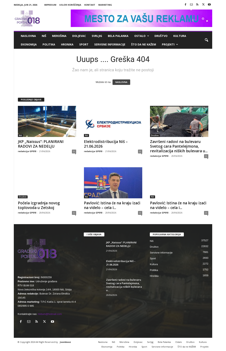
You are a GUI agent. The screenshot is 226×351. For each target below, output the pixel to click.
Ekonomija (29, 44)
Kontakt (89, 4)
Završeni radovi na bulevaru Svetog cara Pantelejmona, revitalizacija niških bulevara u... (179, 146)
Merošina (59, 36)
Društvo (161, 36)
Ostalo (141, 36)
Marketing (105, 4)
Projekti (170, 44)
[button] (206, 40)
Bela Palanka (118, 36)
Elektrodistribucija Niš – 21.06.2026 (106, 144)
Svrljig (97, 36)
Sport (83, 44)
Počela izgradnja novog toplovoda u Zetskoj (39, 205)
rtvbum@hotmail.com (50, 314)
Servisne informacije (109, 44)
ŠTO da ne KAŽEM (143, 44)
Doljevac (79, 36)
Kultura (179, 36)
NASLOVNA (121, 82)
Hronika (67, 44)
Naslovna (28, 36)
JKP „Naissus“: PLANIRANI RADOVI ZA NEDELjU (41, 144)
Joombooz (65, 342)
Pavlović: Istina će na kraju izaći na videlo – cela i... (112, 205)
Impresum (50, 4)
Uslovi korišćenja (70, 4)
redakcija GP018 (27, 151)
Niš (44, 36)
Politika (49, 44)
